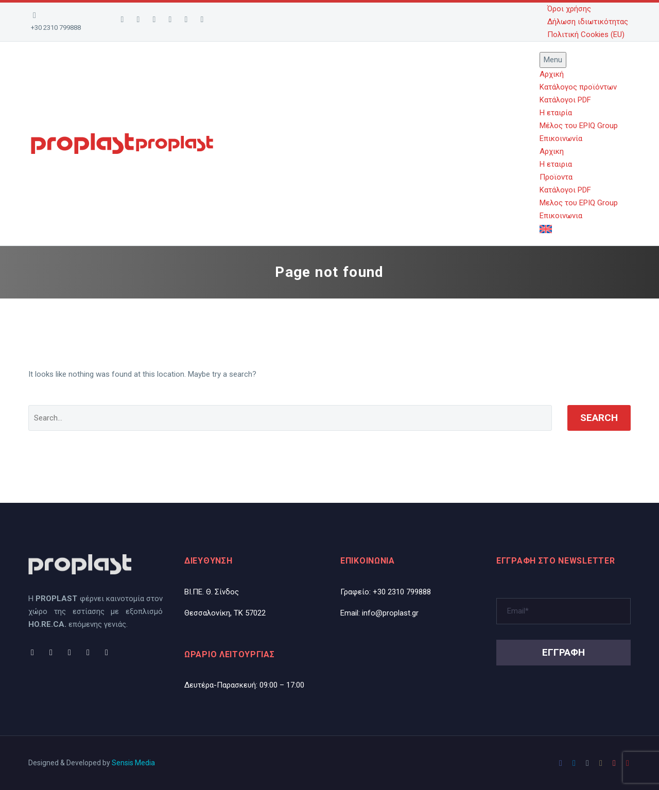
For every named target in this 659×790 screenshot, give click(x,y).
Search (599, 418)
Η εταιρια (556, 164)
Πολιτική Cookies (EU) (586, 34)
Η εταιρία (556, 112)
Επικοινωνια (561, 215)
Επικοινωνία (561, 138)
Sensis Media (133, 763)
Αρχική (552, 74)
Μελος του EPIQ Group (579, 202)
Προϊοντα (556, 177)
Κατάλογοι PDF (565, 99)
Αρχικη (552, 151)
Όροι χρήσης (569, 8)
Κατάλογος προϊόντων (578, 87)
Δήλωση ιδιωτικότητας (587, 21)
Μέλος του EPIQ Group (579, 125)
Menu (553, 59)
